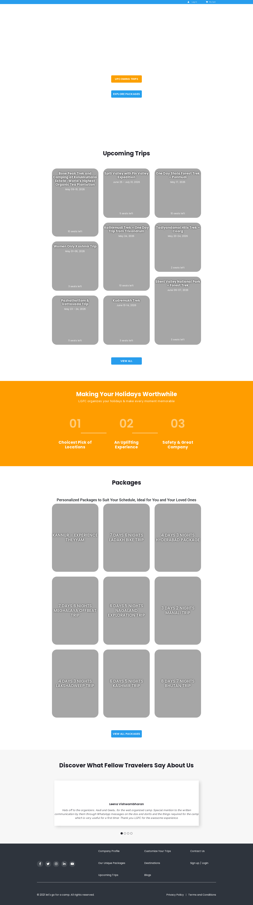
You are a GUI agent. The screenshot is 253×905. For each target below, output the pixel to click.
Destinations (152, 863)
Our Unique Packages (111, 863)
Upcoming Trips (145, 10)
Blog (181, 10)
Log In (192, 2)
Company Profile (109, 851)
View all (126, 361)
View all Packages (126, 734)
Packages (167, 10)
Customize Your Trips (157, 851)
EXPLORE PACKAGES (126, 94)
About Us (122, 10)
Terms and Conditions (202, 895)
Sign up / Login (199, 863)
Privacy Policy (175, 895)
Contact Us (197, 851)
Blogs (147, 875)
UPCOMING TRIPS (126, 79)
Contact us (197, 10)
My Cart (211, 2)
